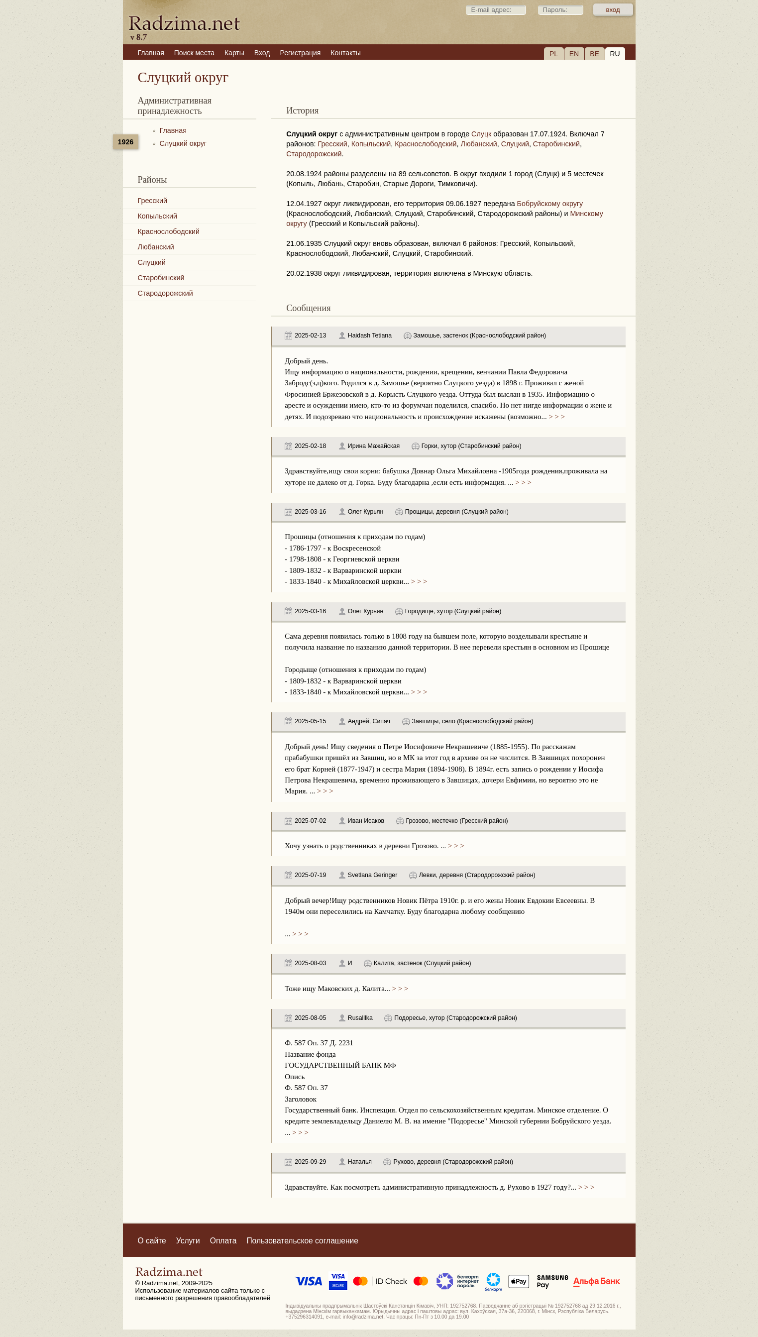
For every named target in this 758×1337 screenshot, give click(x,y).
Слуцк (481, 134)
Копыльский (157, 216)
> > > (556, 417)
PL (553, 54)
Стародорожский (165, 293)
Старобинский (161, 278)
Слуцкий (152, 262)
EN (574, 54)
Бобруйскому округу (550, 204)
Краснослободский (169, 231)
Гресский (152, 201)
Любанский (156, 247)
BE (594, 54)
